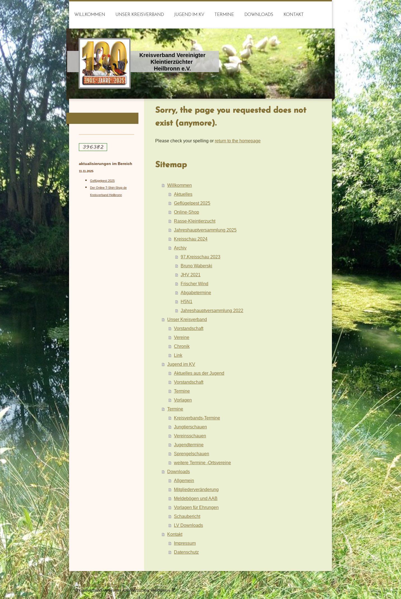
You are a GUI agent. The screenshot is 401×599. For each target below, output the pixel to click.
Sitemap (114, 585)
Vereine (181, 337)
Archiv (180, 247)
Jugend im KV (181, 364)
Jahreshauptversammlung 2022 (212, 310)
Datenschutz (186, 552)
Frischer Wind (194, 283)
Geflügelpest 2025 (192, 203)
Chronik (182, 346)
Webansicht (316, 590)
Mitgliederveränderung (196, 489)
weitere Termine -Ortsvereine (202, 462)
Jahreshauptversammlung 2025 (205, 229)
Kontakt (174, 534)
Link (178, 355)
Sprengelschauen (191, 453)
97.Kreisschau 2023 (200, 256)
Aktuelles (183, 194)
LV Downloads (188, 525)
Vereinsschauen (190, 435)
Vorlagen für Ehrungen (196, 507)
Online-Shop (186, 211)
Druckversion (90, 585)
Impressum (185, 543)
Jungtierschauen (190, 426)
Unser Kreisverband (187, 319)
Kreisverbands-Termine (197, 417)
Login (321, 585)
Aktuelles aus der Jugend (199, 373)
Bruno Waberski (196, 265)
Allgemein (184, 480)
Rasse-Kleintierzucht (194, 220)
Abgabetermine (196, 292)
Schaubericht (187, 516)
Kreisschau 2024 (190, 238)
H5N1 (186, 301)
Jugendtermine (189, 444)
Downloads (178, 471)
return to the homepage (238, 140)
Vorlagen (183, 399)
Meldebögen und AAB (196, 498)
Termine (182, 390)
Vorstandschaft (188, 328)
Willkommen (179, 185)
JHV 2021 (190, 274)
